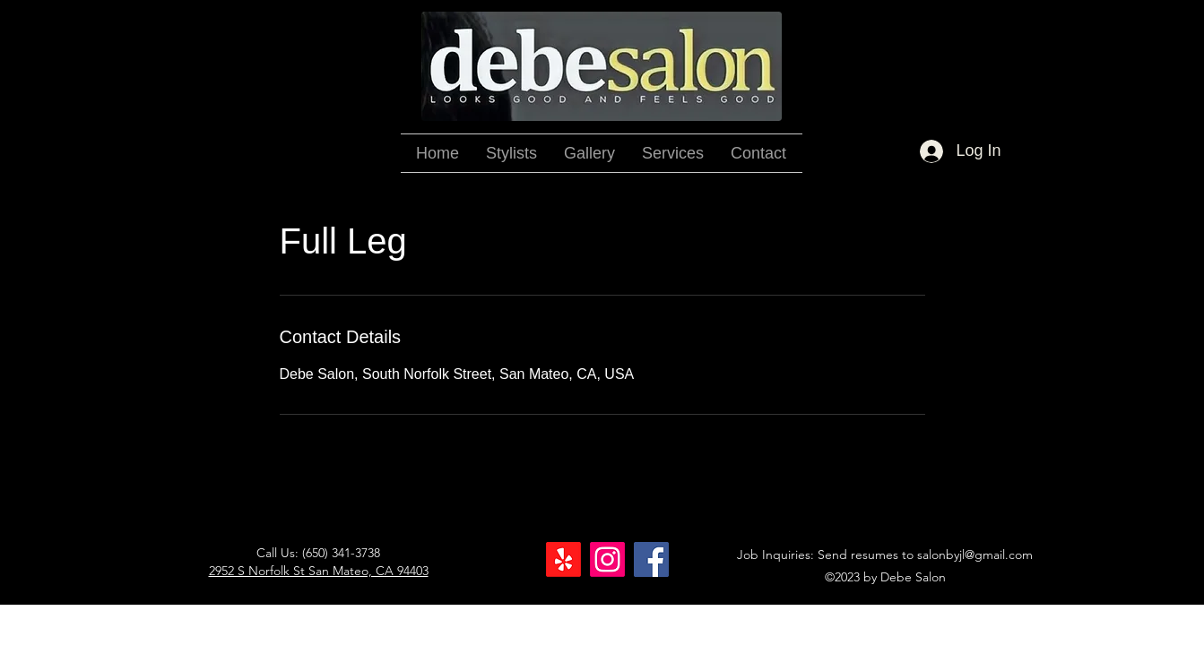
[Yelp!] (563, 559)
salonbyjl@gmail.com (975, 554)
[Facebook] (651, 559)
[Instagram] (607, 559)
